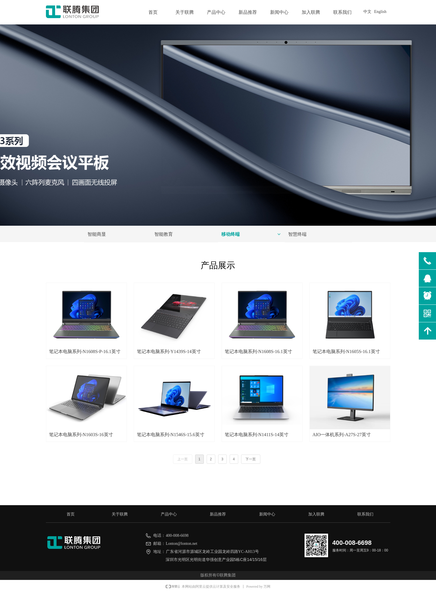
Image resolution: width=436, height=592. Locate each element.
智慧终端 (297, 234)
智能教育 (163, 234)
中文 (367, 11)
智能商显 (97, 234)
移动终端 (251, 234)
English (380, 11)
